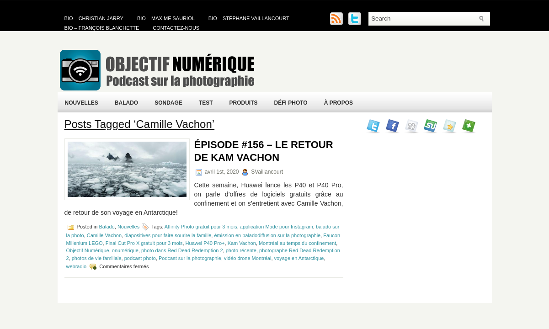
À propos (338, 103)
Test (206, 103)
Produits (243, 103)
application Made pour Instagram (276, 226)
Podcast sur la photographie (190, 258)
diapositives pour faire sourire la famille (167, 235)
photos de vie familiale (97, 258)
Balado (126, 103)
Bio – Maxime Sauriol (166, 18)
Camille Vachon (104, 235)
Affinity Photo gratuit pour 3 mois (201, 226)
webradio (76, 266)
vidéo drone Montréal (247, 258)
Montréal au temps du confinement (297, 243)
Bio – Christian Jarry (93, 18)
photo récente (241, 250)
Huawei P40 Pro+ (205, 243)
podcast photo (140, 258)
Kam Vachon (242, 243)
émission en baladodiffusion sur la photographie (267, 235)
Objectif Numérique (87, 250)
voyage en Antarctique (299, 258)
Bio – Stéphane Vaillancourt (248, 18)
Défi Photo (291, 103)
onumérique (125, 250)
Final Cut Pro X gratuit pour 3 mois (144, 243)
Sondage (168, 103)
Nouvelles (81, 103)
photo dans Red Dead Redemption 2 (182, 250)
